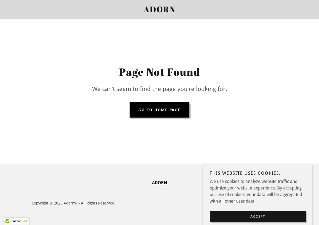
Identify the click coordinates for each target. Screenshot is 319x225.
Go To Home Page (159, 110)
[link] (159, 10)
